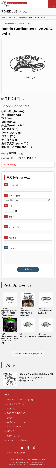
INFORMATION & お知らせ (20, 399)
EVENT (10, 417)
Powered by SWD (16, 452)
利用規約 (33, 464)
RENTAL (11, 408)
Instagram (35, 448)
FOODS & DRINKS (16, 413)
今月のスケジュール (16, 422)
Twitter (22, 448)
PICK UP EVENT (15, 426)
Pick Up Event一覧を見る (26, 353)
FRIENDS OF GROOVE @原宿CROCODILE (25, 313)
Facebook (28, 448)
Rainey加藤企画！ (44, 336)
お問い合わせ (13, 435)
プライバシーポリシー (17, 440)
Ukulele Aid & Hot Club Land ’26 (36, 374)
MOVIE (10, 431)
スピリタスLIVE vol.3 (27, 336)
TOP (7, 395)
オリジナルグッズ (15, 404)
